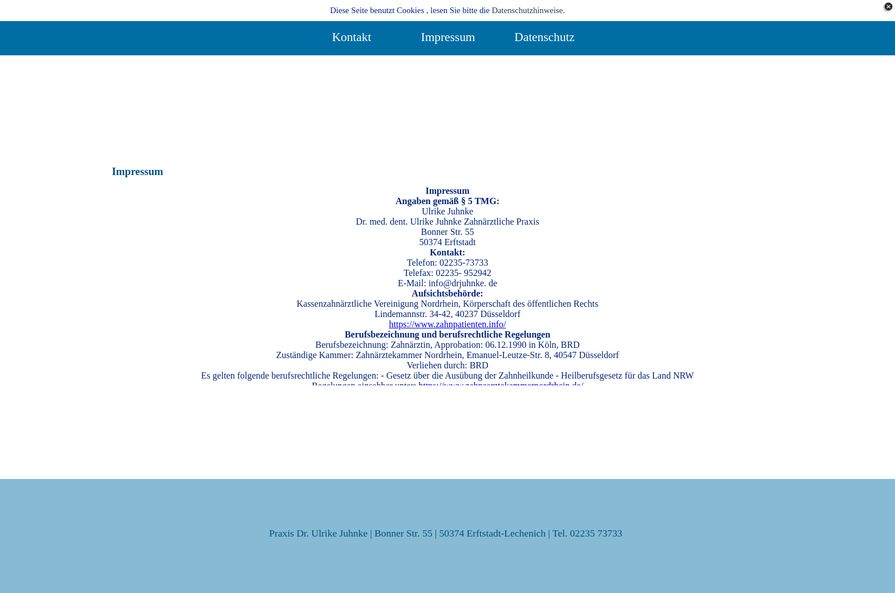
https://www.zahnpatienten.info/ (447, 324)
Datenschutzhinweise (527, 10)
